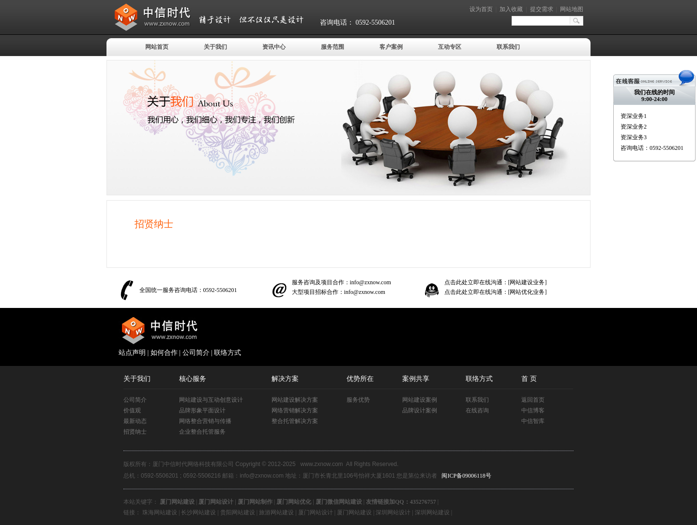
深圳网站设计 (393, 512)
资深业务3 (634, 137)
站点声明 (132, 352)
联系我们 (477, 399)
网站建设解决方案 (295, 399)
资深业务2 (634, 126)
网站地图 (571, 9)
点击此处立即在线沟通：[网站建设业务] (495, 282)
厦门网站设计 (315, 512)
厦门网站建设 (354, 512)
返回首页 (533, 399)
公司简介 (196, 352)
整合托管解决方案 (295, 421)
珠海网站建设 (159, 512)
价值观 (132, 410)
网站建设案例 (419, 399)
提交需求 (541, 9)
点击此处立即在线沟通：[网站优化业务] (495, 292)
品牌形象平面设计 (202, 410)
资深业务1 (634, 116)
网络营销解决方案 (295, 410)
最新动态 (135, 421)
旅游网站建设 (276, 512)
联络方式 (227, 352)
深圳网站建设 (432, 512)
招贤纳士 (135, 431)
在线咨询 (477, 410)
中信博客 (533, 410)
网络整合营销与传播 (205, 421)
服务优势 (358, 399)
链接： (132, 512)
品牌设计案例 (419, 410)
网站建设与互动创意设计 (211, 399)
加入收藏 (511, 9)
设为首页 (481, 9)
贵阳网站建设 (237, 512)
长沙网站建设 (198, 512)
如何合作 (164, 352)
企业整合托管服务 (202, 431)
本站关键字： (140, 501)
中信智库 (533, 421)
